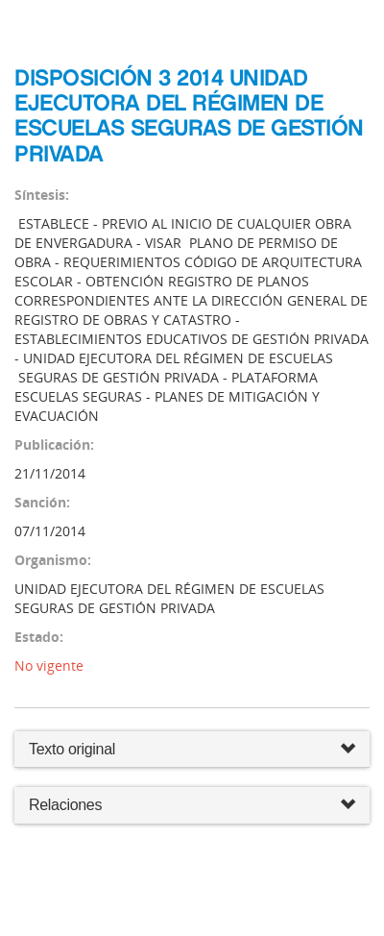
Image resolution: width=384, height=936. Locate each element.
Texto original (72, 749)
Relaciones (192, 806)
